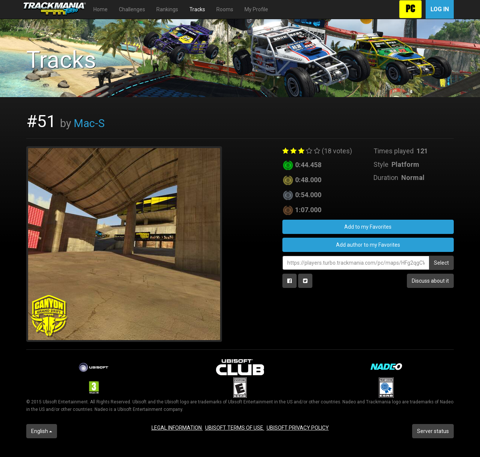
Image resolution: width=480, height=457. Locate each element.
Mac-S (89, 123)
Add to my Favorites (368, 227)
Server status (433, 431)
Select (441, 263)
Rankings (167, 9)
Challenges (132, 9)
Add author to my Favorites (368, 245)
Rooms (224, 9)
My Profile (256, 9)
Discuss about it (430, 281)
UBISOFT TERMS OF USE (234, 428)
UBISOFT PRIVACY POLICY (298, 428)
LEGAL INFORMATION (177, 428)
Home (100, 9)
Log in (439, 9)
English (41, 431)
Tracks (197, 9)
